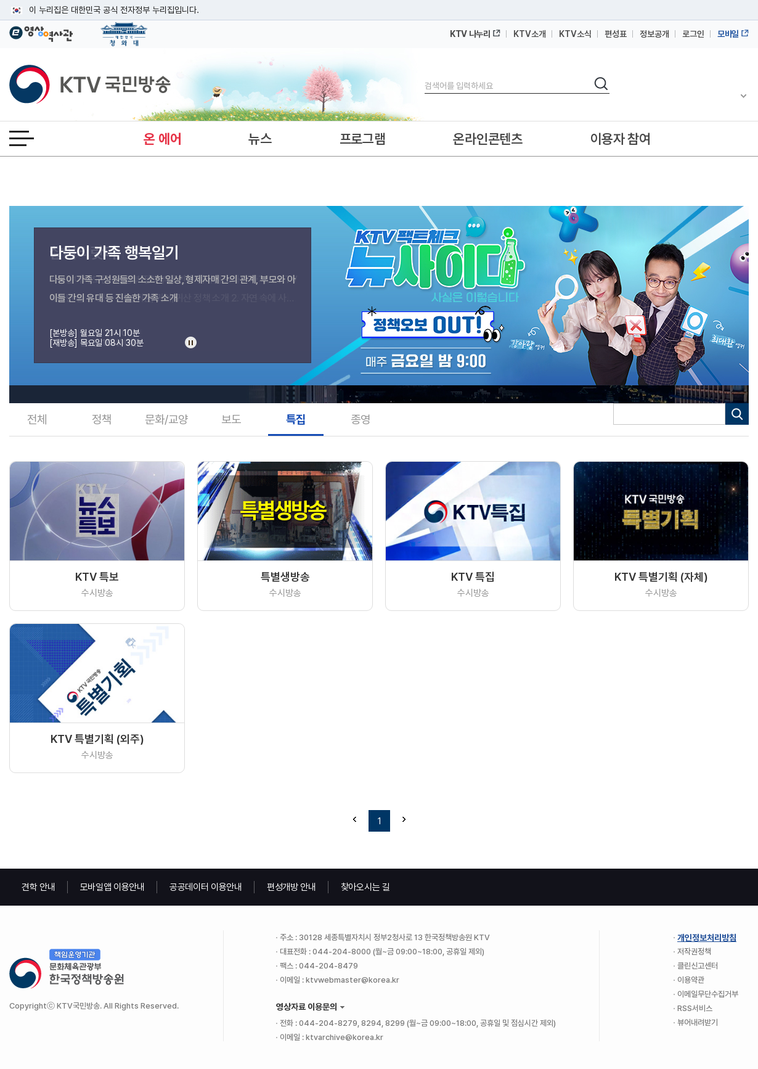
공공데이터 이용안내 (205, 887)
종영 (360, 419)
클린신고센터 (697, 965)
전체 (37, 419)
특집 (296, 419)
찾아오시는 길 (365, 887)
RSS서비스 (694, 1008)
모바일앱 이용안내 (112, 887)
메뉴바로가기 (0, 0)
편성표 (616, 34)
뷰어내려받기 (697, 1022)
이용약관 (690, 980)
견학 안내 (38, 887)
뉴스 (259, 139)
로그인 (693, 34)
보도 (231, 419)
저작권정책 (694, 951)
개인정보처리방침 (706, 938)
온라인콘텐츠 (487, 139)
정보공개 (654, 34)
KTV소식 (575, 34)
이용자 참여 (620, 139)
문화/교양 (166, 419)
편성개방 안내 (291, 887)
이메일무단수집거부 (707, 994)
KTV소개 (529, 34)
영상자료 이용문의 (306, 1007)
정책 (102, 419)
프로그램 (363, 139)
